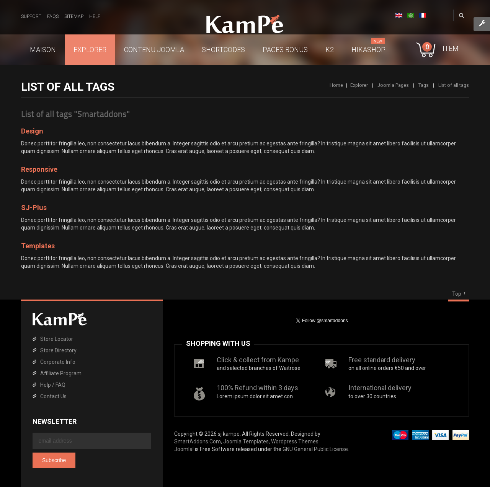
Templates (38, 246)
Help (94, 16)
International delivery (380, 388)
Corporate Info (57, 362)
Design (32, 131)
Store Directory (58, 350)
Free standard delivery (381, 360)
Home (336, 85)
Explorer (359, 85)
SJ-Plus (34, 208)
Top (456, 294)
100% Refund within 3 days (257, 388)
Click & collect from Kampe (258, 360)
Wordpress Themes (294, 441)
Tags (423, 85)
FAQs (53, 16)
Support (31, 16)
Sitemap (73, 16)
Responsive (39, 169)
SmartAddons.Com (197, 441)
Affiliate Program (61, 373)
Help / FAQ (52, 385)
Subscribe (54, 460)
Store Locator (56, 339)
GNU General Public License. (316, 449)
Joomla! (184, 449)
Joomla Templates (246, 441)
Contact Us (53, 396)
